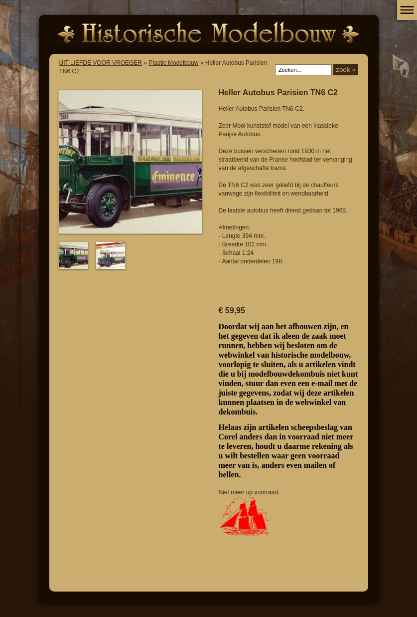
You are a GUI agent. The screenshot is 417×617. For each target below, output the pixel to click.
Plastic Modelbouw (173, 62)
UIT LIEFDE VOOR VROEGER (100, 62)
